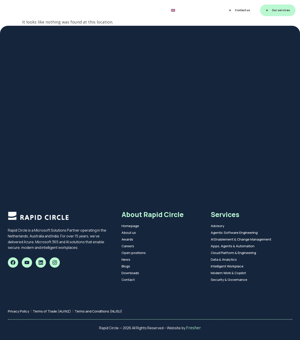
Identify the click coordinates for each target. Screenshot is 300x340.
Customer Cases (107, 10)
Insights (133, 10)
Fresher (193, 327)
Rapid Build (78, 10)
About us (153, 10)
